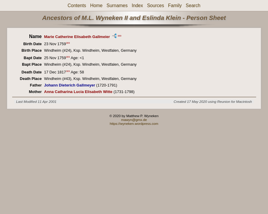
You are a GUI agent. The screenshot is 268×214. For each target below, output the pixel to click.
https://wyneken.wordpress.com (134, 123)
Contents (77, 5)
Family (175, 5)
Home (96, 5)
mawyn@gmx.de (134, 120)
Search (193, 5)
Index (137, 5)
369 (119, 35)
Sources (155, 5)
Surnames (117, 5)
